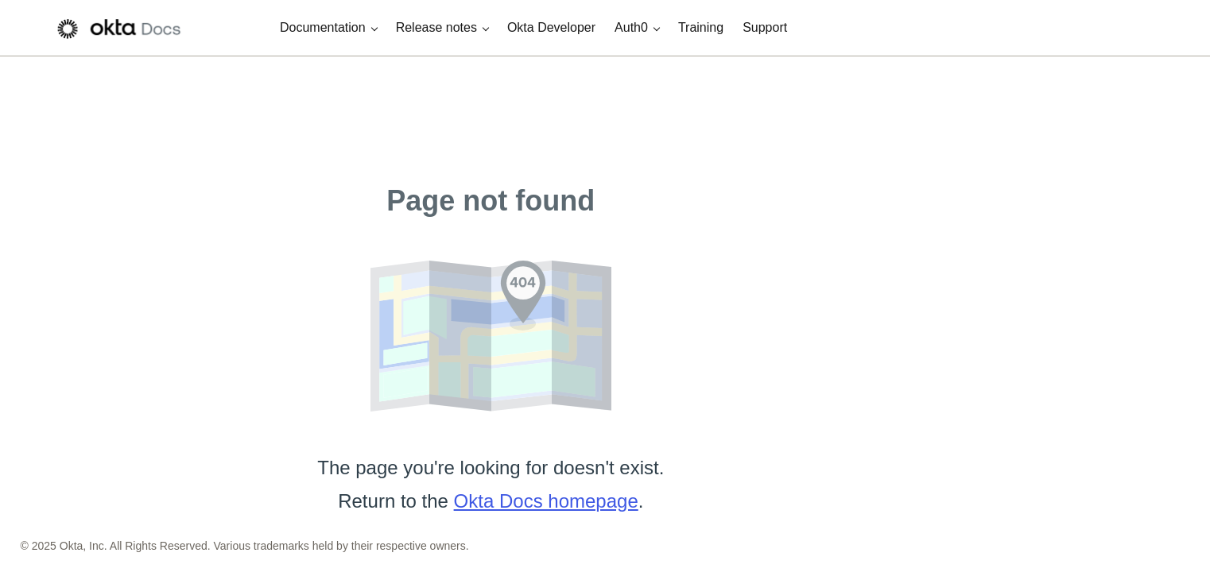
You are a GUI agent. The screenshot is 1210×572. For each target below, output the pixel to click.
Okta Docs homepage (546, 501)
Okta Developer (551, 27)
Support (765, 27)
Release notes (436, 27)
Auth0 (631, 27)
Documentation (323, 27)
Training (700, 27)
